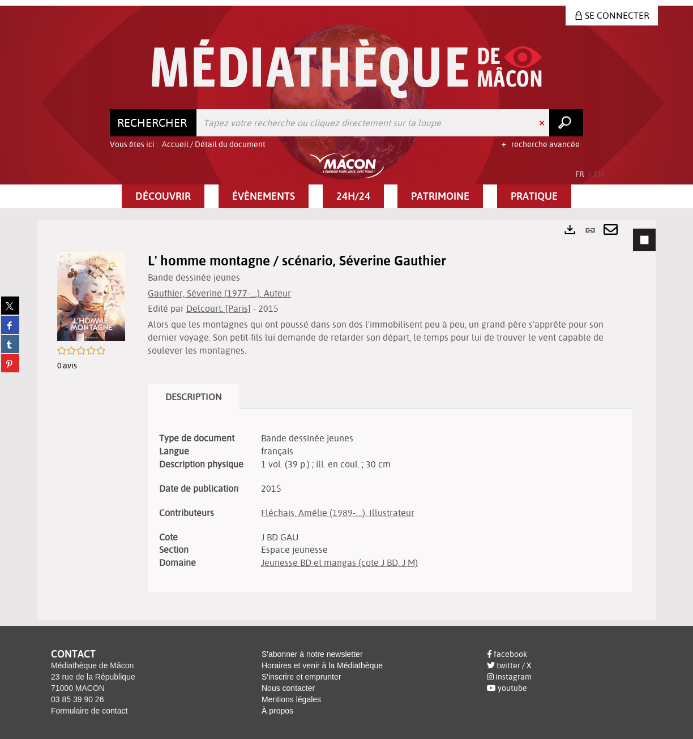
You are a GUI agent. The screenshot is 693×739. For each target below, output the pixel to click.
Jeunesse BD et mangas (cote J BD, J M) (339, 562)
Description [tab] (193, 396)
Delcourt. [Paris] (218, 308)
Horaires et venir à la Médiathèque (322, 665)
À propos (277, 710)
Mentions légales (291, 699)
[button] (163, 196)
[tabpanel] (346, 420)
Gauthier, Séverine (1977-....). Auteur (219, 293)
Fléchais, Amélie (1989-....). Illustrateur (337, 512)
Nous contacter (288, 688)
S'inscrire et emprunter (301, 676)
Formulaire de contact (89, 710)
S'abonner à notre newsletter (312, 654)
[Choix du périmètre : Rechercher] (153, 122)
